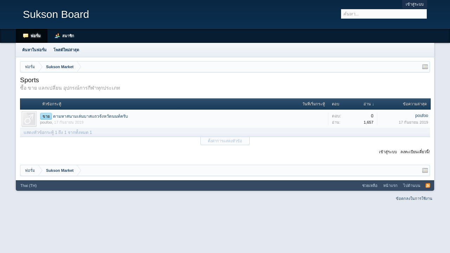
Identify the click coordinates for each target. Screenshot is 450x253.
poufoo (46, 122)
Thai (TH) (28, 185)
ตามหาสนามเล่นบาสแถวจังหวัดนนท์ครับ (90, 116)
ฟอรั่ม (35, 36)
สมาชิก (68, 36)
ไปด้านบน (411, 185)
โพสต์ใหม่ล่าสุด (66, 50)
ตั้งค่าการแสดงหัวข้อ (225, 141)
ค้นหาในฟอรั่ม (34, 50)
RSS (428, 185)
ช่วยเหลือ (370, 185)
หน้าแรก (390, 185)
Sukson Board (56, 14)
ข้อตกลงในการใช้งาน (414, 198)
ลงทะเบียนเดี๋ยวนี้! (415, 152)
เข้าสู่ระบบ (415, 4)
